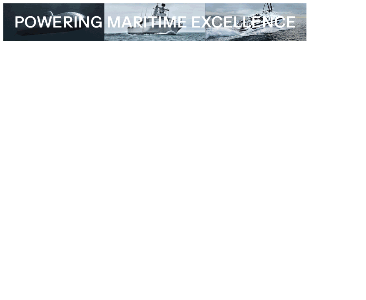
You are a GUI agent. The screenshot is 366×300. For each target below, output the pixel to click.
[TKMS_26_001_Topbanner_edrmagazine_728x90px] (154, 38)
